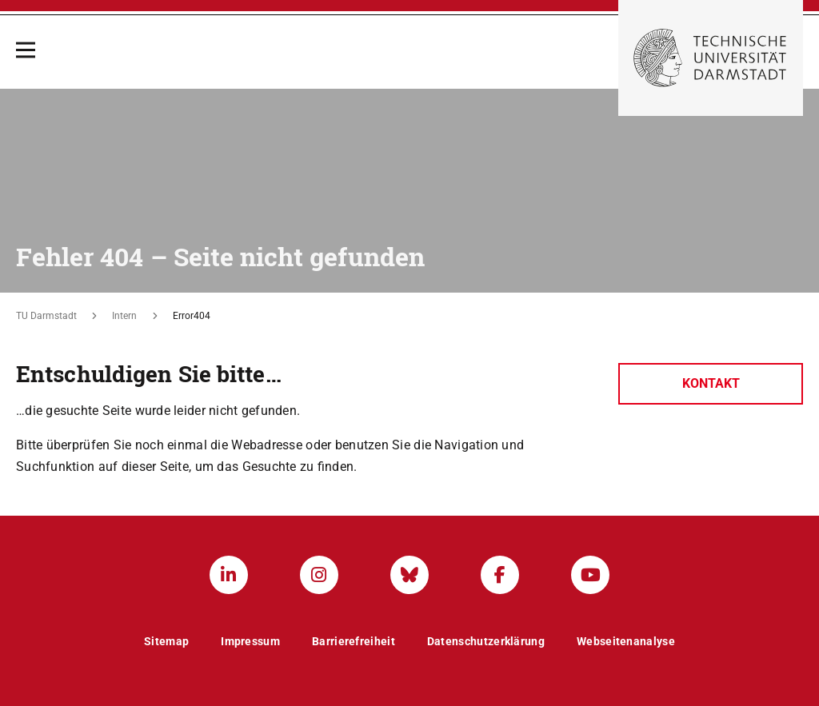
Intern (124, 315)
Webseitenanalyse (626, 641)
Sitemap (166, 641)
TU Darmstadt (46, 315)
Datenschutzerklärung (486, 641)
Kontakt (711, 383)
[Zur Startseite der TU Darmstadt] (710, 58)
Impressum (250, 641)
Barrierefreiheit (353, 641)
